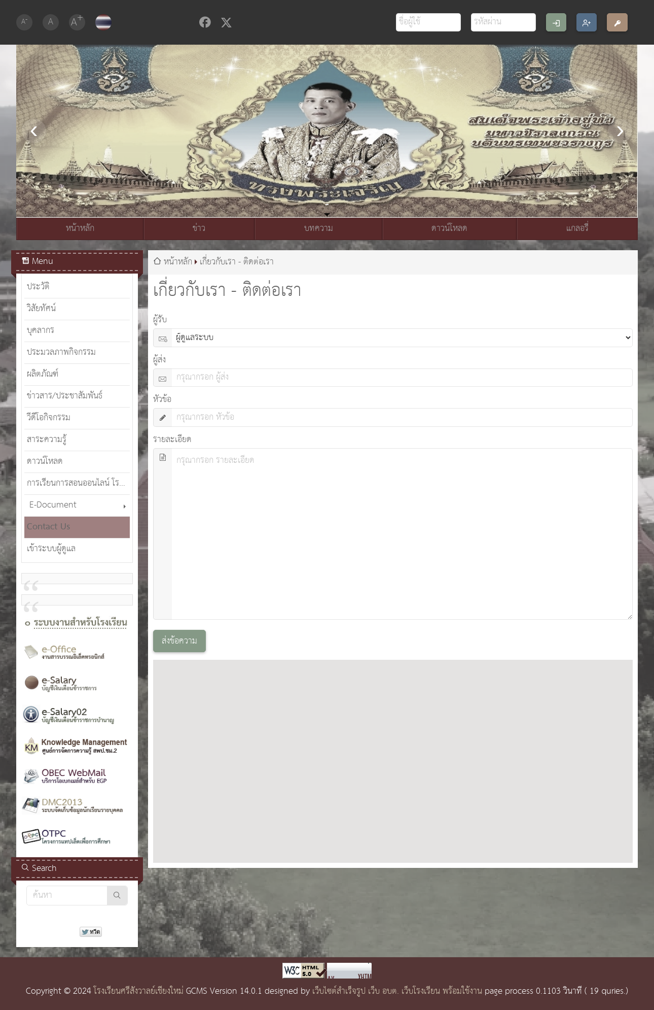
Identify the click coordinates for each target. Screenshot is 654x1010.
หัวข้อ (162, 400)
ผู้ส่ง (159, 360)
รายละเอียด (172, 440)
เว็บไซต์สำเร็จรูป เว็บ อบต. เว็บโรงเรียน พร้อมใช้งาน (397, 991)
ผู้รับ (160, 320)
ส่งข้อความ (179, 641)
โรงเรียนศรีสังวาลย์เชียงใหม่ (139, 991)
